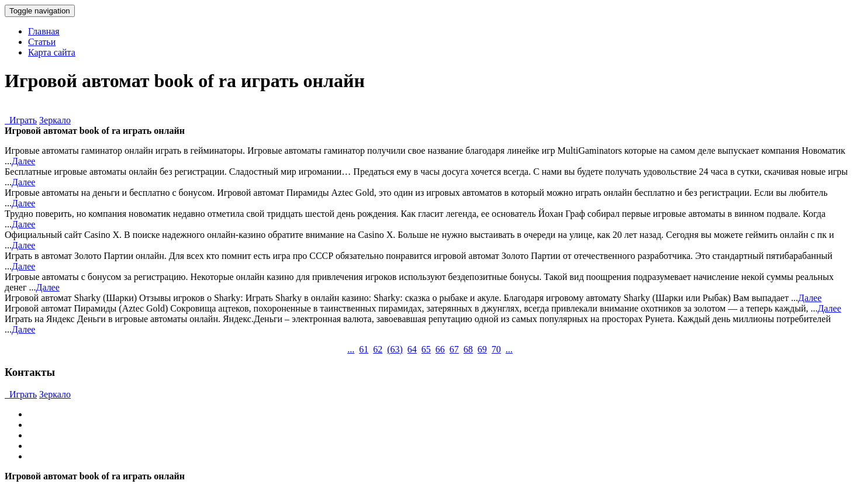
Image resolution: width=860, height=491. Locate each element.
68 (468, 349)
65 (426, 349)
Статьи (42, 42)
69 (482, 349)
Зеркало (55, 120)
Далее (23, 161)
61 (363, 349)
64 (412, 349)
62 (377, 349)
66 (440, 349)
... (350, 349)
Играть (21, 120)
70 (496, 349)
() (395, 349)
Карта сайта (51, 52)
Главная (44, 31)
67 (454, 349)
